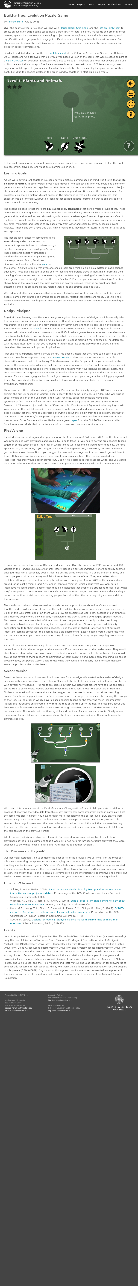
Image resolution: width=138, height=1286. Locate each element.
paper (45, 264)
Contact (128, 4)
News (91, 4)
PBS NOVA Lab (14, 60)
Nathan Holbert (62, 357)
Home (71, 4)
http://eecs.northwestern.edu (60, 1000)
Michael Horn (15, 21)
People (101, 4)
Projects (81, 4)
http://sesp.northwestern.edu (60, 1010)
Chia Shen (82, 28)
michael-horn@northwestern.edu (18, 1008)
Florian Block (67, 28)
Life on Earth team (109, 28)
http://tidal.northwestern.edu (16, 1010)
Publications (114, 4)
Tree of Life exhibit (55, 53)
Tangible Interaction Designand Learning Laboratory (27, 4)
